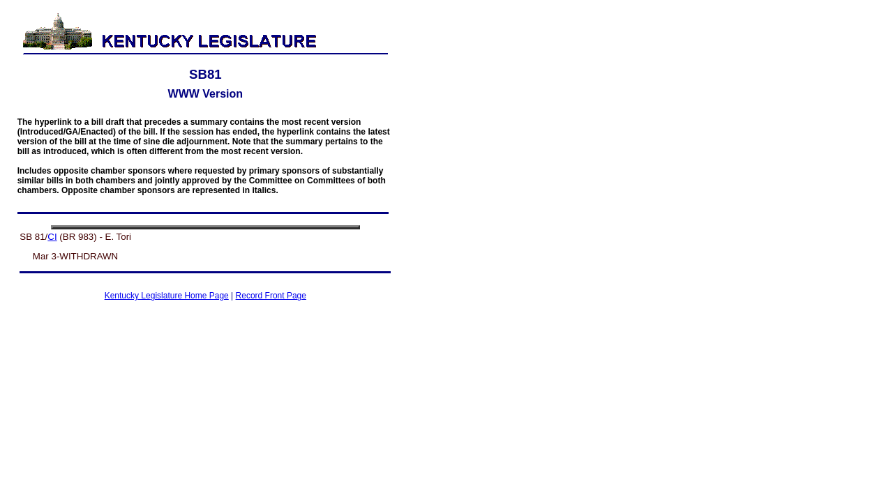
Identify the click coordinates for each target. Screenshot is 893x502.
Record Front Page (271, 296)
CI (52, 236)
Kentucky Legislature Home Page (167, 296)
